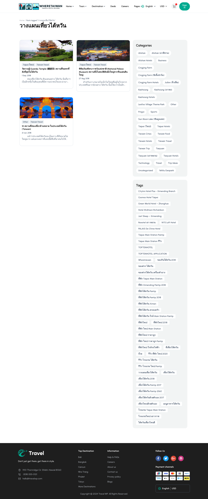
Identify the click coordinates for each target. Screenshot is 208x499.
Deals (113, 6)
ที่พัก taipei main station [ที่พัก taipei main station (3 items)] (150, 278)
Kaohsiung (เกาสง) (163, 89)
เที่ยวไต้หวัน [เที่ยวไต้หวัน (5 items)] (169, 372)
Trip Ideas (173, 163)
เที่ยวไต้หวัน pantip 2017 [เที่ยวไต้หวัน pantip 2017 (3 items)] (149, 385)
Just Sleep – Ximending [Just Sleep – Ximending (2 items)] (150, 216)
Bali (79, 457)
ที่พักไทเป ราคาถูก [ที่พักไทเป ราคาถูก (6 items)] (147, 335)
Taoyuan (160, 148)
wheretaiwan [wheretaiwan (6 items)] (144, 260)
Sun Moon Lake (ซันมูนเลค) (151, 119)
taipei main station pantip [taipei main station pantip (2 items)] (151, 235)
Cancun (81, 467)
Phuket (81, 476)
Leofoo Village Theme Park (151, 104)
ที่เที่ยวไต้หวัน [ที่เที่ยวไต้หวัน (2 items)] (172, 347)
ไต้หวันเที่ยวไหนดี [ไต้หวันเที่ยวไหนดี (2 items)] (146, 422)
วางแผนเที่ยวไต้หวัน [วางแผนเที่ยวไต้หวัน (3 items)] (147, 372)
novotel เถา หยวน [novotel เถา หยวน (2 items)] (146, 222)
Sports (154, 112)
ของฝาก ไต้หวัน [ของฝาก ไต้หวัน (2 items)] (145, 266)
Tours (81, 6)
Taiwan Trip (144, 148)
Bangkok (82, 462)
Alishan (141, 53)
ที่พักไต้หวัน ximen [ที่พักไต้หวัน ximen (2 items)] (147, 303)
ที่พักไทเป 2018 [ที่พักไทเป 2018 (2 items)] (160, 322)
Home (69, 6)
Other (25, 122)
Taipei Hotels (163, 126)
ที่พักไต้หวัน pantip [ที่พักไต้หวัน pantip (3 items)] (147, 291)
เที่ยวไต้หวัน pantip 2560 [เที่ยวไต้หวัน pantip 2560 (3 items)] (150, 391)
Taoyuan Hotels (171, 155)
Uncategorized (145, 170)
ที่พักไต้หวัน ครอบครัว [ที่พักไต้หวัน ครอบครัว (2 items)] (148, 310)
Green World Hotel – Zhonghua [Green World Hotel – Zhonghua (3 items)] (153, 203)
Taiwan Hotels (145, 141)
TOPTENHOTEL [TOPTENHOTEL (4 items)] (145, 247)
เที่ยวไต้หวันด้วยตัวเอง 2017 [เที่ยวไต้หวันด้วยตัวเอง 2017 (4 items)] (151, 397)
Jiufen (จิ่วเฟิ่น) (172, 82)
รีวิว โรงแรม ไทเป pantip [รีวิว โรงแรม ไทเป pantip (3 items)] (150, 366)
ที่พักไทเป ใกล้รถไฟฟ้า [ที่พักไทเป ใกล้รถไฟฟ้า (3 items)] (148, 347)
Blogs (110, 481)
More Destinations (86, 486)
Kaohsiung (143, 89)
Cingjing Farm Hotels (148, 82)
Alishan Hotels (145, 60)
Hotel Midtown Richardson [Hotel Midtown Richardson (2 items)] (151, 210)
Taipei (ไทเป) (28, 65)
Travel (159, 163)
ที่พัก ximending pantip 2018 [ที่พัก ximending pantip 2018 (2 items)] (152, 285)
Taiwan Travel (43, 65)
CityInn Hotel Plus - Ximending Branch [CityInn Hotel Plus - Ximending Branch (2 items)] (156, 191)
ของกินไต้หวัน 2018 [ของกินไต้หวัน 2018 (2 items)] (166, 260)
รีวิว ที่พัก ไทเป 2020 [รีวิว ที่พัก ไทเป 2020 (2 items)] (158, 353)
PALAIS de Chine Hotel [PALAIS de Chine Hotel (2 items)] (149, 228)
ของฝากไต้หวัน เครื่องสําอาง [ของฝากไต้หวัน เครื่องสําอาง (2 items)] (151, 272)
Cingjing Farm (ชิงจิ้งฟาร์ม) (151, 75)
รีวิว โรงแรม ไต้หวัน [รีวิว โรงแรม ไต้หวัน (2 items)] (147, 360)
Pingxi (141, 112)
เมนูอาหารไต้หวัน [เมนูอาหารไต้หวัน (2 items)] (171, 403)
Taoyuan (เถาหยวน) (147, 155)
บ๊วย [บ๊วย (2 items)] (140, 353)
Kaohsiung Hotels (146, 97)
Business (162, 60)
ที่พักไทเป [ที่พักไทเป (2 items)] (142, 322)
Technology (144, 163)
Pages (137, 6)
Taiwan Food (164, 134)
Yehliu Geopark (166, 170)
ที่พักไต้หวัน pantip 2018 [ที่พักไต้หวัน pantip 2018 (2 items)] (149, 297)
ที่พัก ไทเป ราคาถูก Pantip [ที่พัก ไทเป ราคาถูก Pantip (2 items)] (150, 341)
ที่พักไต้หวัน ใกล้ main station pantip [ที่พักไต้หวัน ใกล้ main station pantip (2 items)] (155, 316)
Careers (125, 6)
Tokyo (81, 481)
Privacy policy (114, 476)
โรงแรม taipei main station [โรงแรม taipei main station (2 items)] (152, 410)
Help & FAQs (113, 457)
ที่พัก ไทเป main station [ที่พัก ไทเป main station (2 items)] (149, 328)
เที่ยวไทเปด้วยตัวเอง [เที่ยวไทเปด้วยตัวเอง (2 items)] (147, 403)
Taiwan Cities (144, 134)
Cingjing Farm (145, 67)
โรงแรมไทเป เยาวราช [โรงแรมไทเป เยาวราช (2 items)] (148, 416)
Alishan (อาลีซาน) (160, 53)
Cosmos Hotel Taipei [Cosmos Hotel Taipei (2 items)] (148, 197)
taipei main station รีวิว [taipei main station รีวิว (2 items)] (150, 241)
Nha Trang (83, 472)
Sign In (184, 6)
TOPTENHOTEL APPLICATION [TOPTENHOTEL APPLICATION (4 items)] (152, 253)
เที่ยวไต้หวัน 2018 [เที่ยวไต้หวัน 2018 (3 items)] (146, 378)
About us (111, 467)
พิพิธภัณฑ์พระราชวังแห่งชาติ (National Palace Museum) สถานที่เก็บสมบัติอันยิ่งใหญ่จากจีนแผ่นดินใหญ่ (103, 72)
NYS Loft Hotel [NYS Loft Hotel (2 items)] (169, 222)
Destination (97, 6)
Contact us (112, 472)
